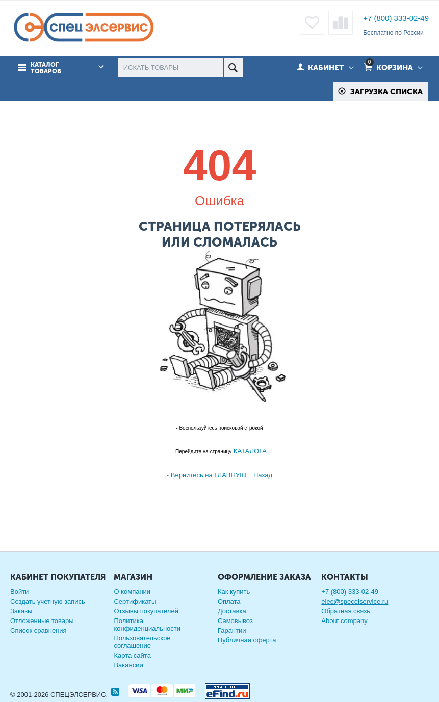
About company (344, 621)
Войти (19, 592)
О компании (132, 592)
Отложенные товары (42, 621)
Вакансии (128, 665)
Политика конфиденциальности (147, 624)
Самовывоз (235, 621)
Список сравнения (38, 630)
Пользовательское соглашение (142, 642)
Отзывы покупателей (146, 611)
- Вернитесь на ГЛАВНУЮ (206, 475)
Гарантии (232, 630)
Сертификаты (135, 601)
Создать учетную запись (47, 601)
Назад (262, 475)
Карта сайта (132, 655)
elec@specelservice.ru (354, 601)
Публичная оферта (247, 640)
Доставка (232, 611)
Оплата (229, 601)
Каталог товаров (46, 68)
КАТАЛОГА (249, 451)
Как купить (234, 592)
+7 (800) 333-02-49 (396, 18)
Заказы (21, 611)
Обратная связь (345, 611)
